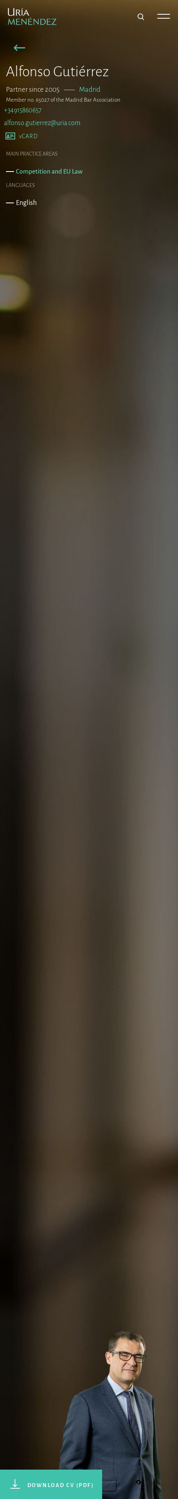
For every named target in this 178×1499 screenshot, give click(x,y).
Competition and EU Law (49, 171)
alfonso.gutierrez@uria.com (42, 123)
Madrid (90, 89)
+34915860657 (22, 110)
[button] (20, 49)
